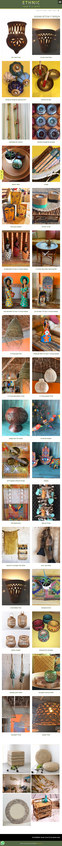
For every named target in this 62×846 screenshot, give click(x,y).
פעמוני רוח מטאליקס (16, 142)
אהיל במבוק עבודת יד (46, 396)
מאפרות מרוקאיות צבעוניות (46, 142)
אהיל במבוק (46, 735)
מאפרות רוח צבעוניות (46, 650)
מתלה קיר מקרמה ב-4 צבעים (16, 565)
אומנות (46, 481)
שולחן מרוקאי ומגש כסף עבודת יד (46, 269)
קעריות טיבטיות (46, 100)
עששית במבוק (15, 650)
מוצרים (49, 10)
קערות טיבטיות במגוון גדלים (16, 481)
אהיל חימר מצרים (46, 57)
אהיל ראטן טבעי (16, 735)
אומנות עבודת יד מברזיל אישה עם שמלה (46, 354)
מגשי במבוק (16, 184)
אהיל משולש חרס (15, 608)
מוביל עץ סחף (46, 523)
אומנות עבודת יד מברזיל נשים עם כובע (16, 311)
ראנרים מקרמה (46, 608)
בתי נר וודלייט (46, 227)
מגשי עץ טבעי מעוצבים (46, 692)
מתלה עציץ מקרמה (16, 692)
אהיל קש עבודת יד (16, 354)
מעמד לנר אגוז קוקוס (16, 438)
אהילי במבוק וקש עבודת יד (15, 396)
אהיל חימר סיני (16, 57)
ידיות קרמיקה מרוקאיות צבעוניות (15, 100)
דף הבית (54, 10)
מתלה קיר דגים (46, 565)
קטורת (46, 184)
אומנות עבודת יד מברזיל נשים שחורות (16, 269)
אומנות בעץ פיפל (15, 227)
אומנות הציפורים (46, 438)
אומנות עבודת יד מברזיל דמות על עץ (46, 311)
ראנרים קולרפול (16, 523)
